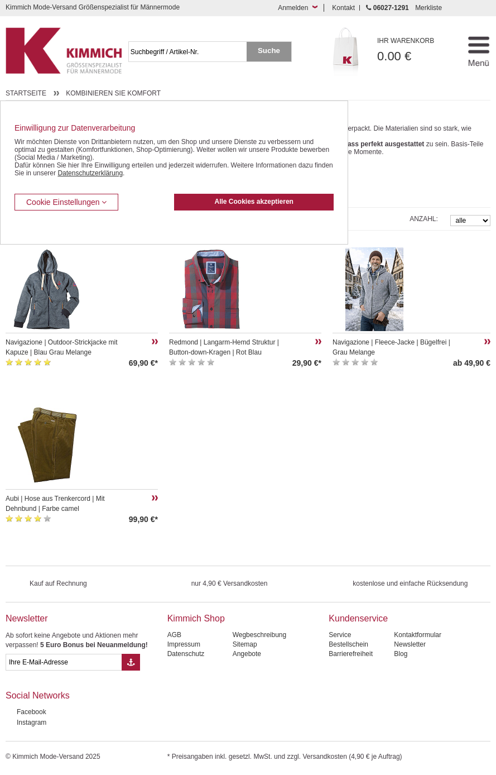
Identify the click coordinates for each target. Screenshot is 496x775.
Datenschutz (186, 654)
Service (340, 635)
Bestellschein (348, 644)
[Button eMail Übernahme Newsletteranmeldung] (131, 662)
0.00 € (413, 50)
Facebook (31, 712)
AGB (174, 635)
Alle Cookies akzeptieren (254, 201)
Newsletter (27, 618)
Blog (400, 654)
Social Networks (38, 695)
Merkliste (428, 8)
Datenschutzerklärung (90, 173)
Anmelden (293, 8)
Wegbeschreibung (260, 635)
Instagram (31, 722)
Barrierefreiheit (351, 654)
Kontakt (343, 8)
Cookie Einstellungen (66, 202)
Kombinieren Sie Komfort (113, 93)
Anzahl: (424, 219)
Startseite (26, 93)
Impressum (183, 644)
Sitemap (245, 644)
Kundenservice (358, 618)
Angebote (247, 654)
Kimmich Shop (196, 618)
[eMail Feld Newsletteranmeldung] (64, 662)
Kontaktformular (417, 635)
